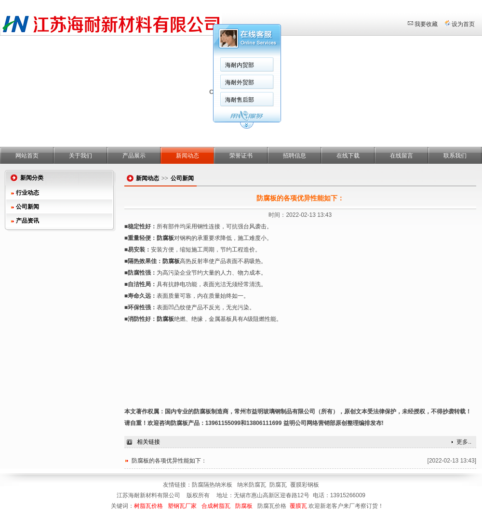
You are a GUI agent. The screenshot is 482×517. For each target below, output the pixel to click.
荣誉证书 (241, 155)
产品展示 (134, 155)
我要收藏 (426, 24)
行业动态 (27, 192)
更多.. (463, 441)
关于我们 (80, 155)
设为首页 (463, 24)
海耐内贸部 (239, 65)
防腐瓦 (278, 484)
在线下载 (348, 155)
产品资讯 (27, 220)
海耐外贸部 (239, 82)
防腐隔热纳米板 (213, 484)
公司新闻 (27, 206)
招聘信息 (294, 155)
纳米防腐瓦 (251, 484)
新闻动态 (187, 155)
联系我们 (455, 155)
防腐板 (165, 238)
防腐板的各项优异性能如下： (169, 460)
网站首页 (27, 155)
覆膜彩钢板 (304, 484)
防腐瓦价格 (271, 506)
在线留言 (401, 155)
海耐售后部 (239, 99)
